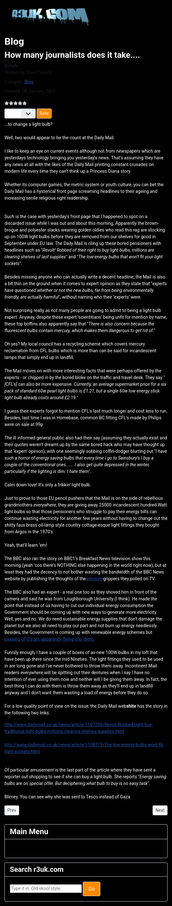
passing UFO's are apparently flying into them (48, 639)
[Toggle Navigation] (14, 848)
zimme (93, 578)
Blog (29, 81)
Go (91, 889)
